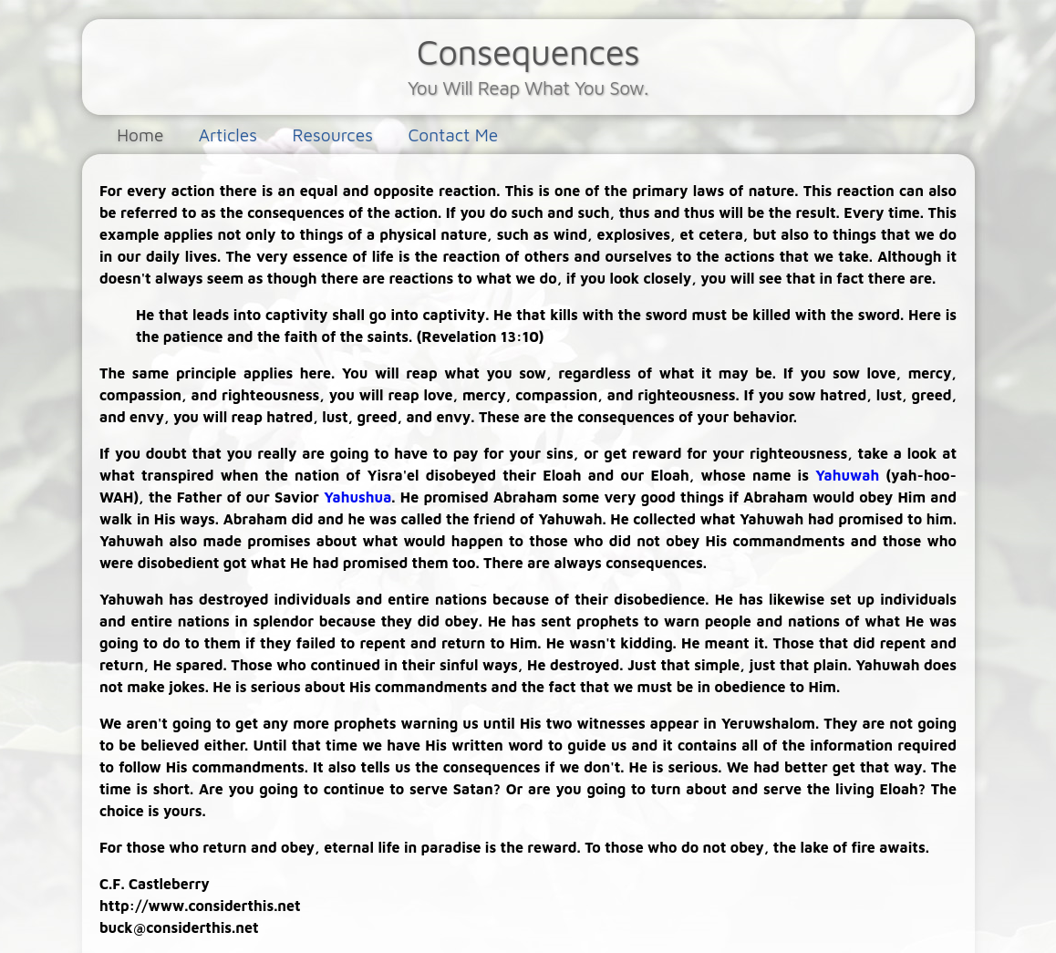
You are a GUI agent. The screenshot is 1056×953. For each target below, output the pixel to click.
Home (140, 134)
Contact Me (453, 134)
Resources (332, 134)
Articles (228, 134)
